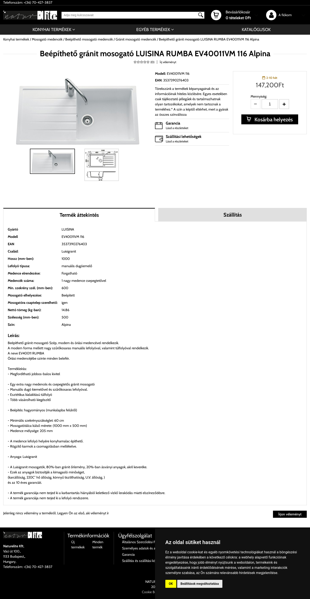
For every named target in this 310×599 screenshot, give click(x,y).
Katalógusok (256, 29)
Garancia (128, 554)
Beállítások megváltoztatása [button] (200, 583)
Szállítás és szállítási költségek (144, 561)
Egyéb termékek (153, 29)
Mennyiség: (259, 96)
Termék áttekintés (79, 215)
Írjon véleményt (289, 514)
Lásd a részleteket (177, 128)
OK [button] (171, 583)
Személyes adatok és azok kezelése (148, 548)
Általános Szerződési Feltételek (144, 542)
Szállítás (232, 215)
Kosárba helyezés (273, 119)
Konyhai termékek (52, 29)
